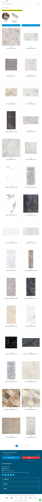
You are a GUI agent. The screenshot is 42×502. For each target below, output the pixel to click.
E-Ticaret (19, 501)
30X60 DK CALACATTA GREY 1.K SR (11, 215)
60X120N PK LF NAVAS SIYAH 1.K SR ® (11, 131)
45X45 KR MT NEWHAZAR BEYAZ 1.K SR (31, 382)
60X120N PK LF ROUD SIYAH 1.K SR (30, 326)
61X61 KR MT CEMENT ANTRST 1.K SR (31, 215)
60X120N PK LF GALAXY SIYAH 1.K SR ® (11, 354)
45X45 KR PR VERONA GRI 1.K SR (11, 159)
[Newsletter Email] (21, 455)
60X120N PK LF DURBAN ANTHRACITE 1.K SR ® (31, 354)
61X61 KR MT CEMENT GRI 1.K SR (31, 437)
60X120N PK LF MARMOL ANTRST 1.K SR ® (31, 298)
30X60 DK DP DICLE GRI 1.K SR (30, 131)
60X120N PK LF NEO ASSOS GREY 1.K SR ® (11, 298)
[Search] (21, 4)
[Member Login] (5, 2)
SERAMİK (7, 7)
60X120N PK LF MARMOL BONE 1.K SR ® (11, 326)
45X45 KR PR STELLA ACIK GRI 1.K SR (30, 187)
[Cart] (7, 2)
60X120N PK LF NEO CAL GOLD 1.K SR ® (11, 187)
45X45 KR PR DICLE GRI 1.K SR (11, 48)
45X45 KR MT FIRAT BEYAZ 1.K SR (31, 243)
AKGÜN (11, 46)
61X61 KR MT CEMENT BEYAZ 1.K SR (11, 437)
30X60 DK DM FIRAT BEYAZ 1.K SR (31, 76)
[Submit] (38, 455)
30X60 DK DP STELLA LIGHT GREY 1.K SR (11, 382)
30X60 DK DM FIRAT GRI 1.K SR (11, 76)
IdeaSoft (15, 501)
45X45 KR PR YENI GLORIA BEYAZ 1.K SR (11, 243)
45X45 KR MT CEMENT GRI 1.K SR (31, 159)
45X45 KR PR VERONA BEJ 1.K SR (31, 48)
